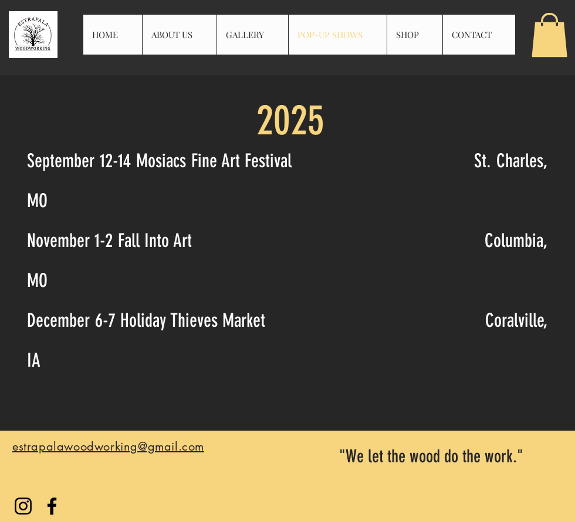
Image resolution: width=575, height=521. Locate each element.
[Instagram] (23, 506)
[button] (549, 35)
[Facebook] (51, 506)
